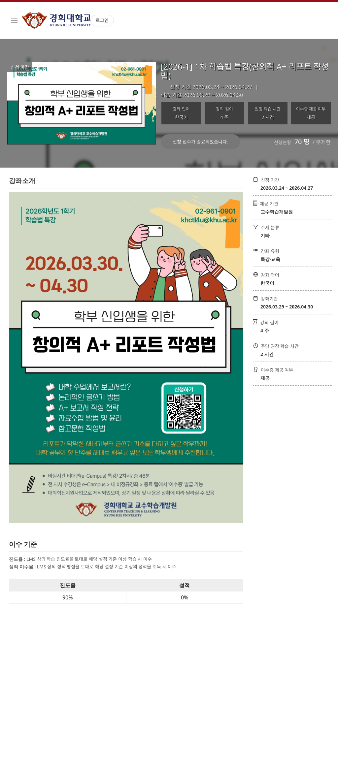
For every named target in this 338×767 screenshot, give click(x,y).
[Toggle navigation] (14, 20)
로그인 (102, 20)
